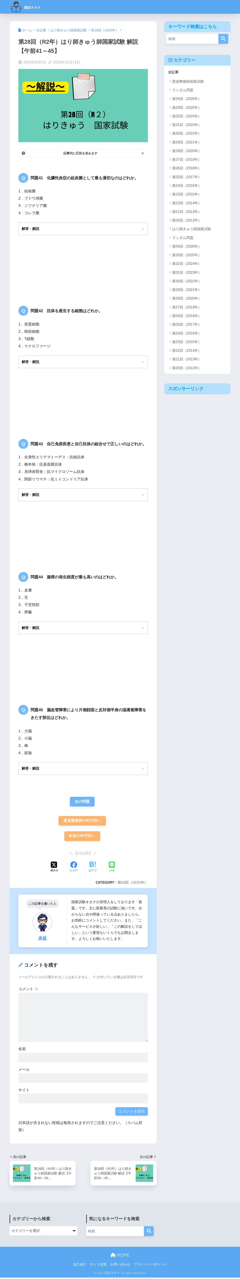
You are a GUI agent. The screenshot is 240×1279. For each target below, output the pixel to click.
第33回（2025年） (187, 107)
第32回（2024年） (187, 116)
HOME (120, 1256)
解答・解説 (30, 229)
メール (24, 1071)
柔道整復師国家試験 (188, 82)
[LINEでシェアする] (112, 868)
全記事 (173, 72)
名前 (22, 1050)
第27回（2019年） (187, 160)
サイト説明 (98, 1266)
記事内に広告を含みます (80, 153)
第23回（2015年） (187, 194)
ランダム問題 (182, 90)
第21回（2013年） (187, 212)
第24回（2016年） (187, 186)
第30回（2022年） (187, 134)
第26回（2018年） (187, 168)
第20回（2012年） (187, 220)
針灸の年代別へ (82, 837)
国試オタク (31, 7)
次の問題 (82, 802)
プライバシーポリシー (150, 1266)
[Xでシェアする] (54, 869)
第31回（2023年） (187, 125)
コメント (28, 990)
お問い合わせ (120, 1266)
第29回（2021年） (187, 142)
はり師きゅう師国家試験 (191, 229)
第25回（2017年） (187, 177)
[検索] (223, 39)
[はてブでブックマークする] (93, 869)
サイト (24, 1092)
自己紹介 (79, 1266)
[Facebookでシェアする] (74, 869)
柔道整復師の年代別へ (82, 822)
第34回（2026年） (187, 99)
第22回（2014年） (187, 203)
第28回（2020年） (133, 883)
